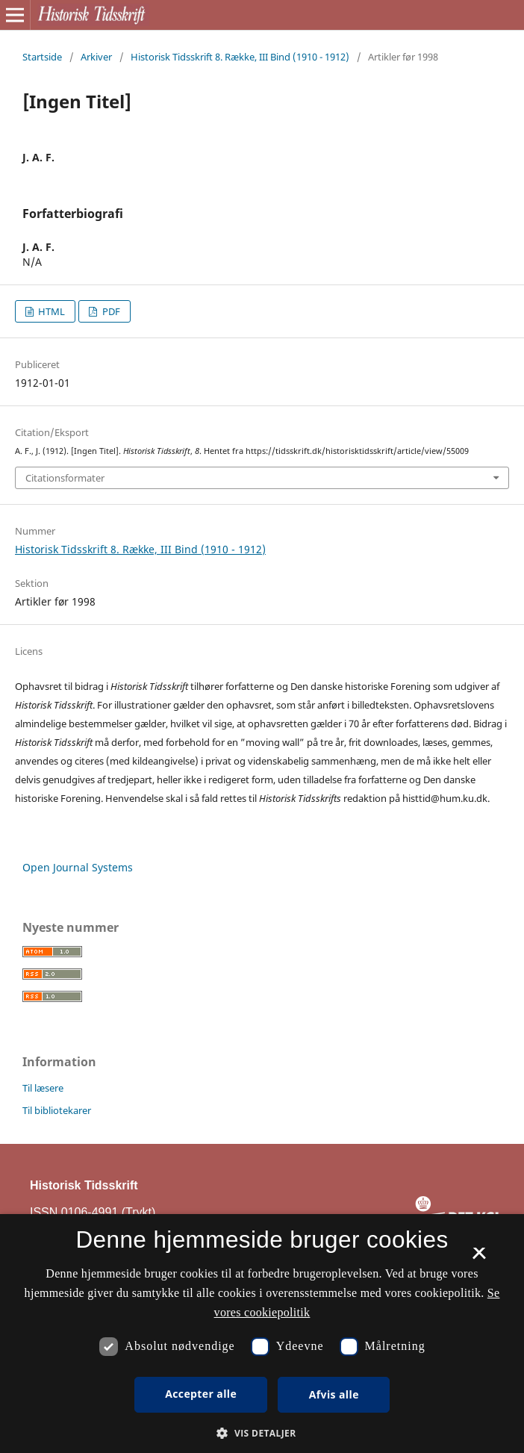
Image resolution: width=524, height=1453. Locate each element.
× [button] (478, 1258)
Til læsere (42, 1088)
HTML (50, 311)
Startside (42, 56)
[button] (262, 1433)
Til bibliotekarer (56, 1110)
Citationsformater (65, 478)
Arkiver (96, 56)
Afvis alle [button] (334, 1394)
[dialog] (262, 1333)
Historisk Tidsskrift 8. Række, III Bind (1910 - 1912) (240, 56)
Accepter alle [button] (201, 1394)
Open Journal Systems (77, 867)
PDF (110, 311)
